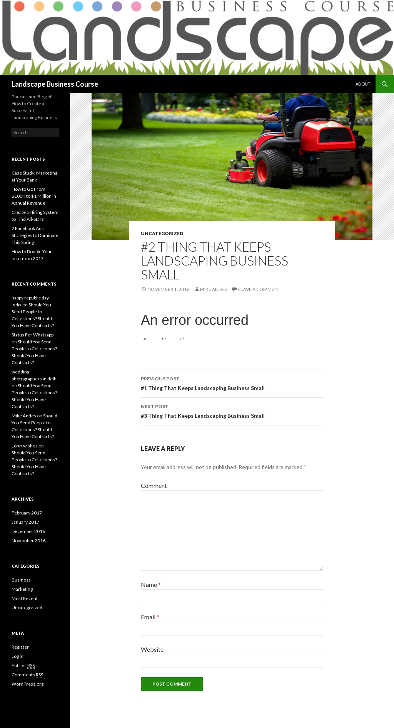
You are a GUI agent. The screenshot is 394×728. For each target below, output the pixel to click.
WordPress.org (27, 684)
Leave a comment (259, 289)
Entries (23, 665)
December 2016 (28, 531)
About (363, 83)
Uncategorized (162, 233)
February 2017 (27, 513)
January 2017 (25, 522)
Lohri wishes (25, 446)
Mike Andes (213, 289)
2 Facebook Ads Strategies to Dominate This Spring (35, 235)
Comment (154, 485)
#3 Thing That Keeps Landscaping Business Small (232, 410)
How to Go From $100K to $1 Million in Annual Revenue (34, 196)
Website (152, 649)
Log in (17, 656)
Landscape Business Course (55, 84)
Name (151, 584)
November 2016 (28, 540)
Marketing (22, 589)
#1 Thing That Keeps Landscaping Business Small (232, 382)
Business (21, 580)
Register (20, 647)
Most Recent (25, 598)
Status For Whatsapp (32, 335)
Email (150, 616)
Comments (27, 675)
